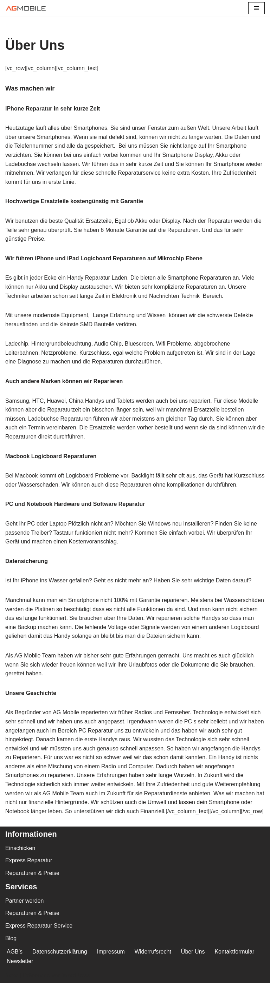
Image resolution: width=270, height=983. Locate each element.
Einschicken (20, 848)
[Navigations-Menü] (256, 8)
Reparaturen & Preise (32, 873)
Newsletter (20, 961)
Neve (11, 975)
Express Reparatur (28, 860)
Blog (11, 938)
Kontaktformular (234, 952)
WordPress (76, 975)
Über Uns (193, 952)
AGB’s (14, 952)
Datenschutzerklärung (59, 952)
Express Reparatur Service (38, 926)
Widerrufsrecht (153, 952)
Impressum (111, 952)
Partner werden (24, 901)
